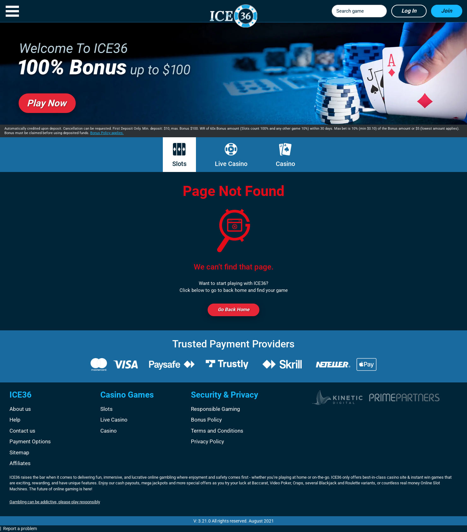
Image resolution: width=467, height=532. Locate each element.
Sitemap (19, 452)
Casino (285, 155)
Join (446, 11)
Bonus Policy (206, 420)
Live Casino (231, 155)
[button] (12, 11)
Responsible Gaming (215, 409)
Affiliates (20, 463)
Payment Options (30, 441)
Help (15, 420)
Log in (409, 11)
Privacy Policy (207, 441)
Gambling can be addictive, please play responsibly (54, 501)
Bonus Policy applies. (107, 133)
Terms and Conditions (217, 431)
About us (20, 409)
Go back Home (233, 309)
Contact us (22, 431)
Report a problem (20, 528)
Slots (179, 155)
